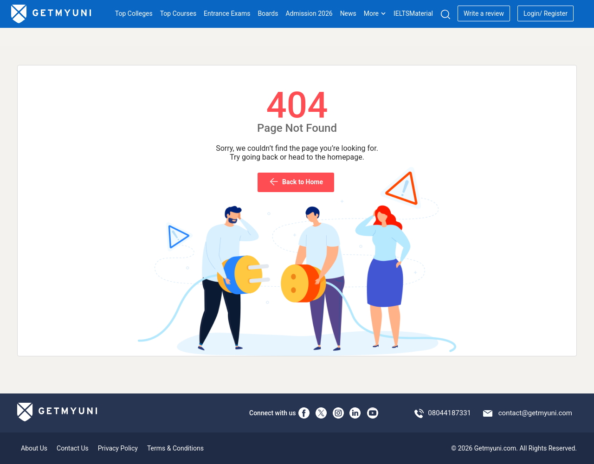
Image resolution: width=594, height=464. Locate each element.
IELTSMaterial (413, 13)
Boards (268, 13)
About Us (34, 448)
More (375, 13)
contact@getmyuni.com (535, 413)
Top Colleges (134, 13)
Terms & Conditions (175, 448)
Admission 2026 (308, 13)
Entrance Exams (227, 13)
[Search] (445, 14)
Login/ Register (545, 13)
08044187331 (449, 413)
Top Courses (178, 13)
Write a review (484, 13)
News (348, 13)
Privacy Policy (118, 448)
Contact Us (73, 448)
